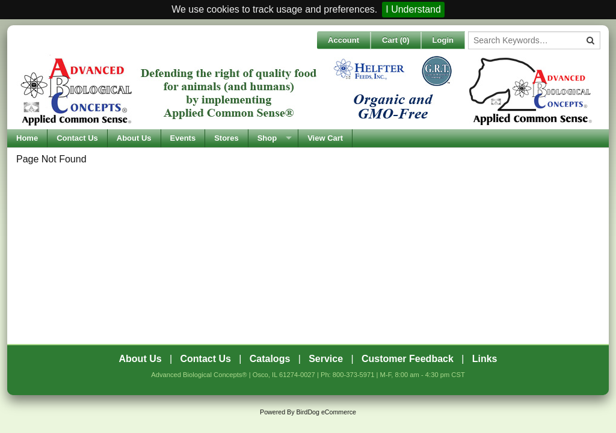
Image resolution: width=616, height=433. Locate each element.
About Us (134, 138)
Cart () (396, 40)
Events (183, 138)
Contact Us (77, 138)
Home (27, 138)
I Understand (413, 9)
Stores (226, 138)
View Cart (325, 138)
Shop (267, 138)
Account (343, 40)
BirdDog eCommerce (326, 412)
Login (443, 40)
